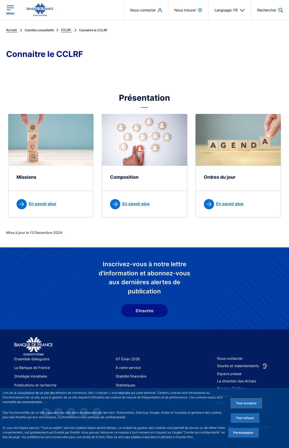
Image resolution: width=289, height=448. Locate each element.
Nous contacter (230, 358)
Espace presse (229, 373)
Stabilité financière (131, 376)
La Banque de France (32, 367)
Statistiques (125, 385)
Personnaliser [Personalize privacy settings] (243, 433)
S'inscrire (144, 310)
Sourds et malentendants (238, 366)
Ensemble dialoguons (31, 359)
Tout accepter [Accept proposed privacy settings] (246, 403)
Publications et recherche (35, 385)
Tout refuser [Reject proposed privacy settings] (245, 418)
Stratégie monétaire (30, 376)
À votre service (128, 367)
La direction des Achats (236, 381)
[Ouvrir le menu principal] (10, 10)
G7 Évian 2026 (128, 359)
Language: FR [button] (230, 10)
